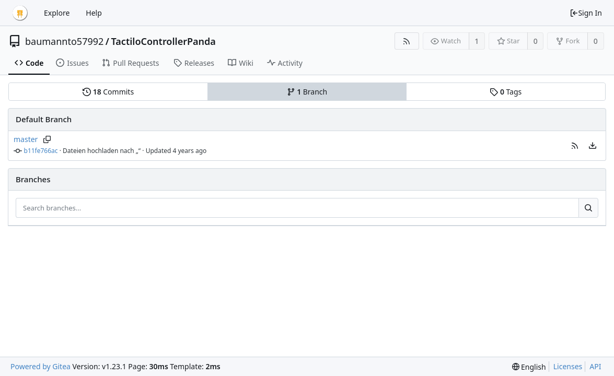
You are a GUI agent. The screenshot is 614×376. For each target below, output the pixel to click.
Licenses (568, 366)
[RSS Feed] (407, 41)
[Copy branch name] (46, 139)
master (26, 139)
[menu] (592, 146)
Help (94, 13)
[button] (575, 146)
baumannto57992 (64, 41)
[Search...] (588, 208)
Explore (56, 13)
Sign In (586, 13)
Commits (108, 92)
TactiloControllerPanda (163, 41)
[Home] (19, 13)
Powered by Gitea (40, 366)
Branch (307, 92)
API (595, 366)
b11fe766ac (41, 150)
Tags (506, 92)
